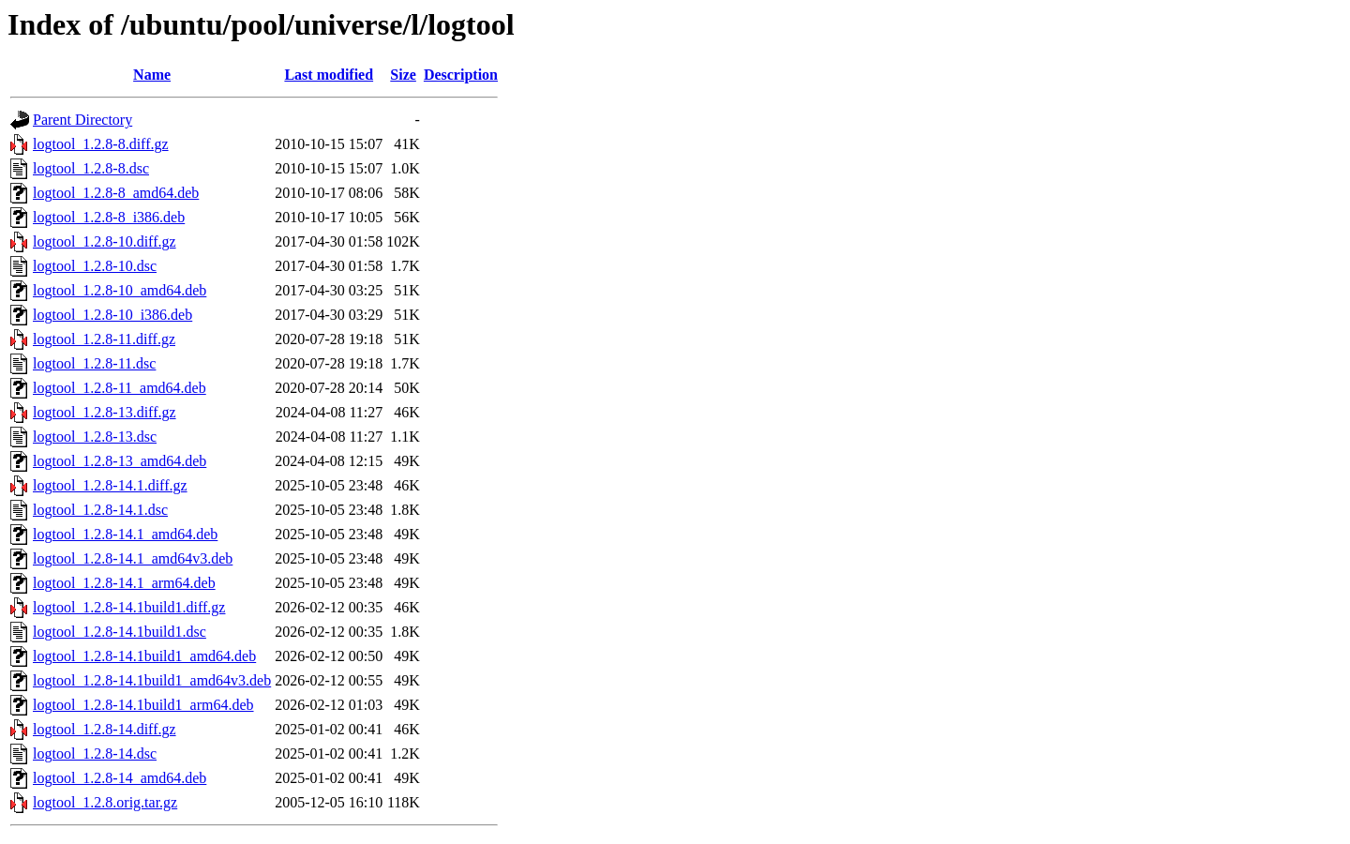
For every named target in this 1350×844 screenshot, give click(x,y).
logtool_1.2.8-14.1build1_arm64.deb (143, 705)
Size (403, 75)
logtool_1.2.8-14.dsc (95, 753)
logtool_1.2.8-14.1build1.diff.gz (129, 607)
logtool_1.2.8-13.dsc (95, 437)
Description (461, 75)
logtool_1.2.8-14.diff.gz (104, 729)
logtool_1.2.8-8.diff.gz (101, 144)
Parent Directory (82, 120)
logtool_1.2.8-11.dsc (94, 363)
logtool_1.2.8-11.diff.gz (104, 339)
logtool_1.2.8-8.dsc (91, 168)
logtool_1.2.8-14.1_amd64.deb (125, 534)
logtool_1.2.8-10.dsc (95, 266)
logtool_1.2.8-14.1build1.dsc (119, 632)
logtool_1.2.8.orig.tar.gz (105, 802)
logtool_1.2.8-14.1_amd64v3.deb (132, 558)
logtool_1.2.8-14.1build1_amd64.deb (144, 656)
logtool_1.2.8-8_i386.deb (109, 217)
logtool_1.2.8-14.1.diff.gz (110, 485)
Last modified (328, 75)
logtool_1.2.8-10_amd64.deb (119, 290)
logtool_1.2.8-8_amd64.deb (116, 193)
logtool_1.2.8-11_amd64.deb (119, 388)
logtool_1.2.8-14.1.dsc (100, 510)
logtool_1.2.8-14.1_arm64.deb (124, 583)
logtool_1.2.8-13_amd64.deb (119, 461)
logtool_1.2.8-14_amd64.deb (119, 778)
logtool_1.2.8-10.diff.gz (104, 241)
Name (152, 75)
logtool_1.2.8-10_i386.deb (112, 315)
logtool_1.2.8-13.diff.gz (104, 412)
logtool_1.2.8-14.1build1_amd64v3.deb (152, 680)
